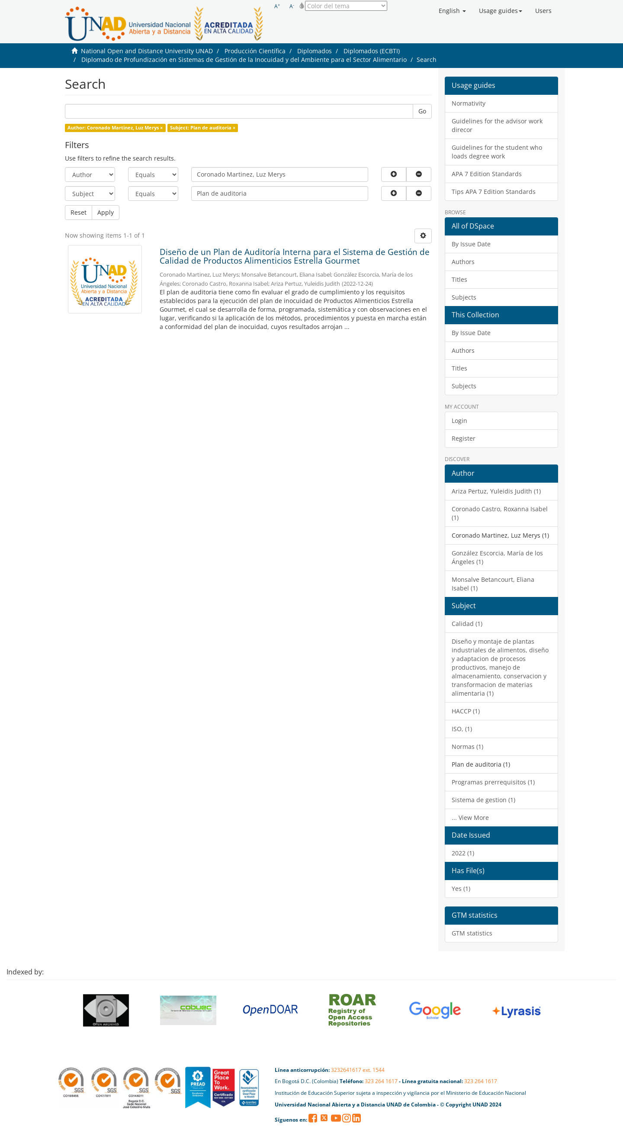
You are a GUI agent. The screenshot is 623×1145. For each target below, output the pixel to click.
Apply (105, 212)
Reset (79, 212)
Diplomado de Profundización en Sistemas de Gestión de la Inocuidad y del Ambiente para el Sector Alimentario (244, 59)
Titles (459, 279)
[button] (452, 11)
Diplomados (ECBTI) (372, 51)
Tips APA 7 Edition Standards (494, 191)
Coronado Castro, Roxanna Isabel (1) (500, 513)
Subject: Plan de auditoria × (202, 128)
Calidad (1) (467, 623)
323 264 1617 (381, 1081)
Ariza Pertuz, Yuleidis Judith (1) (496, 491)
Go (422, 111)
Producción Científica (255, 51)
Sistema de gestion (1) (483, 800)
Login (459, 420)
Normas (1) (467, 746)
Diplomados (314, 51)
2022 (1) (463, 853)
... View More (470, 817)
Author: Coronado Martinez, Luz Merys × (115, 128)
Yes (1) (461, 888)
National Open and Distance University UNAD (147, 51)
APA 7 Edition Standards (487, 174)
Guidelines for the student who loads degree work (497, 151)
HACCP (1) (466, 711)
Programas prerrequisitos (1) (493, 782)
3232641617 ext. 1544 (358, 1070)
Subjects (464, 297)
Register (463, 438)
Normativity (468, 103)
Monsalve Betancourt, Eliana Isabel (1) (493, 583)
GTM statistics (472, 933)
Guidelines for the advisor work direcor (497, 125)
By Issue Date (471, 244)
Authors (463, 262)
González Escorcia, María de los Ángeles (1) (497, 557)
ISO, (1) (462, 729)
